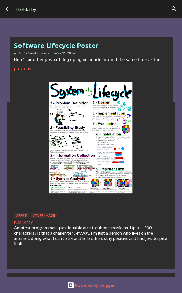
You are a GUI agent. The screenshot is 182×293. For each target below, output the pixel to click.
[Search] (174, 9)
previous (22, 68)
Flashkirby (26, 9)
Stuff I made (44, 215)
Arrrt (21, 215)
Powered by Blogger (91, 285)
